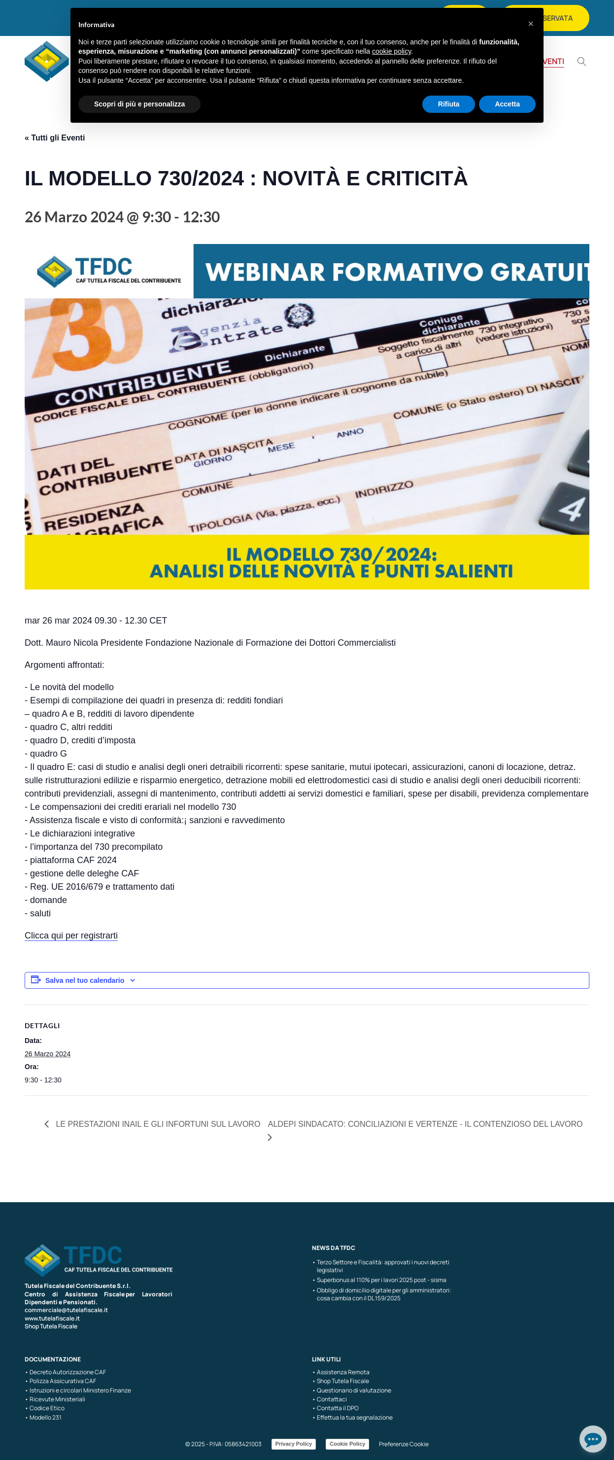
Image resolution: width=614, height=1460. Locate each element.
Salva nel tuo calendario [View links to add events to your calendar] (84, 980)
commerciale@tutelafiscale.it (66, 1310)
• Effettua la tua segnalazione (352, 1418)
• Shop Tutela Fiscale (340, 1381)
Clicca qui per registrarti (71, 935)
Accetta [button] (507, 104)
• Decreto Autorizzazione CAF (65, 1372)
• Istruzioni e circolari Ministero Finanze (78, 1390)
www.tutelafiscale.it (52, 1318)
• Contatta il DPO (335, 1408)
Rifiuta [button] (449, 104)
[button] (531, 24)
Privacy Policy (293, 1444)
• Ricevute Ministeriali (55, 1399)
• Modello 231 (43, 1418)
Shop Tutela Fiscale (51, 1326)
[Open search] (582, 62)
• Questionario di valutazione (351, 1390)
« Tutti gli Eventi (55, 138)
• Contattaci (329, 1399)
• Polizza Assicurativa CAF (60, 1381)
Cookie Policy (347, 1444)
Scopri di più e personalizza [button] (139, 104)
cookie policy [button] (391, 51)
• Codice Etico (45, 1408)
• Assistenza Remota (341, 1372)
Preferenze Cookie (404, 1444)
